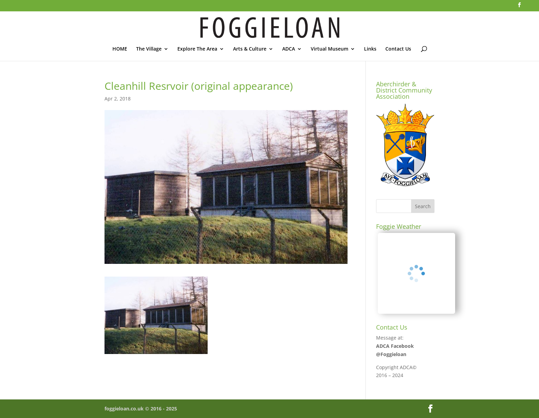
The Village (149, 49)
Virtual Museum (329, 49)
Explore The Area (197, 49)
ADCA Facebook (395, 346)
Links (370, 49)
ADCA (288, 49)
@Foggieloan (391, 354)
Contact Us (398, 49)
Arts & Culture (249, 49)
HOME (119, 49)
